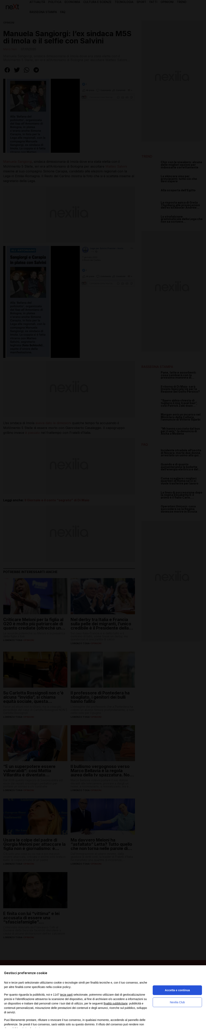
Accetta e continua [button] (177, 990)
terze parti (66, 994)
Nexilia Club (177, 1002)
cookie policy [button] (62, 987)
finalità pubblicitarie (116, 1003)
